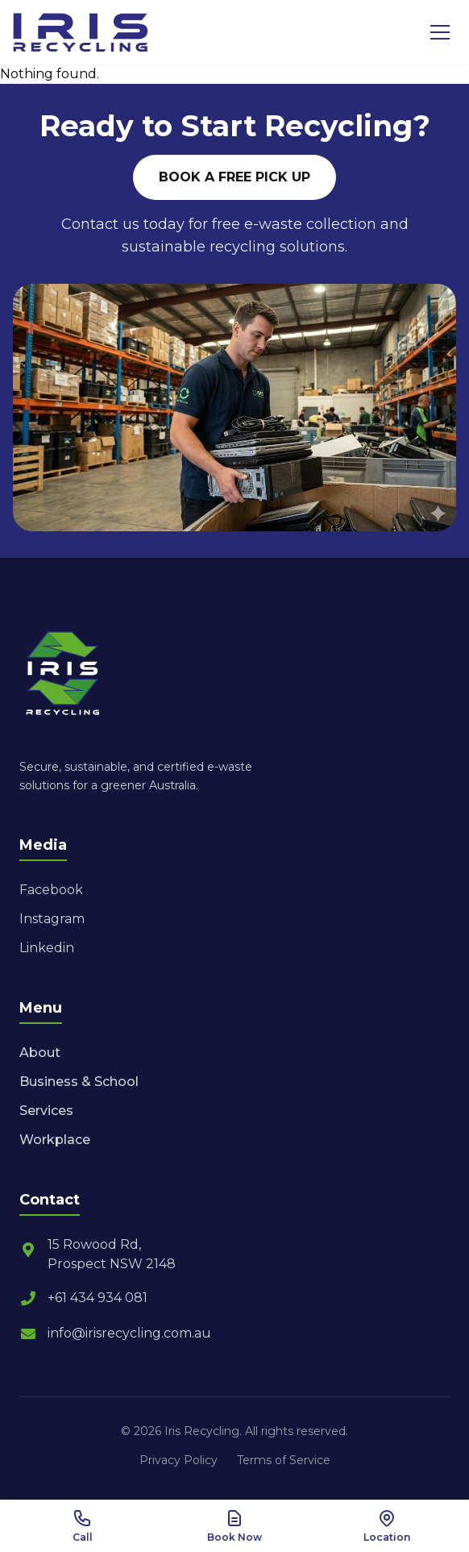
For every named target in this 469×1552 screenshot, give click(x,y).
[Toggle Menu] (440, 32)
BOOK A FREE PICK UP (234, 177)
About (39, 1052)
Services (46, 1110)
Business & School (79, 1081)
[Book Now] (235, 1526)
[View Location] (386, 1526)
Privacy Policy (178, 1460)
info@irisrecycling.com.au (115, 1333)
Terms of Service (283, 1460)
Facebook (51, 889)
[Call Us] (82, 1526)
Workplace (54, 1139)
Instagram (52, 918)
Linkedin (46, 947)
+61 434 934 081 (83, 1298)
